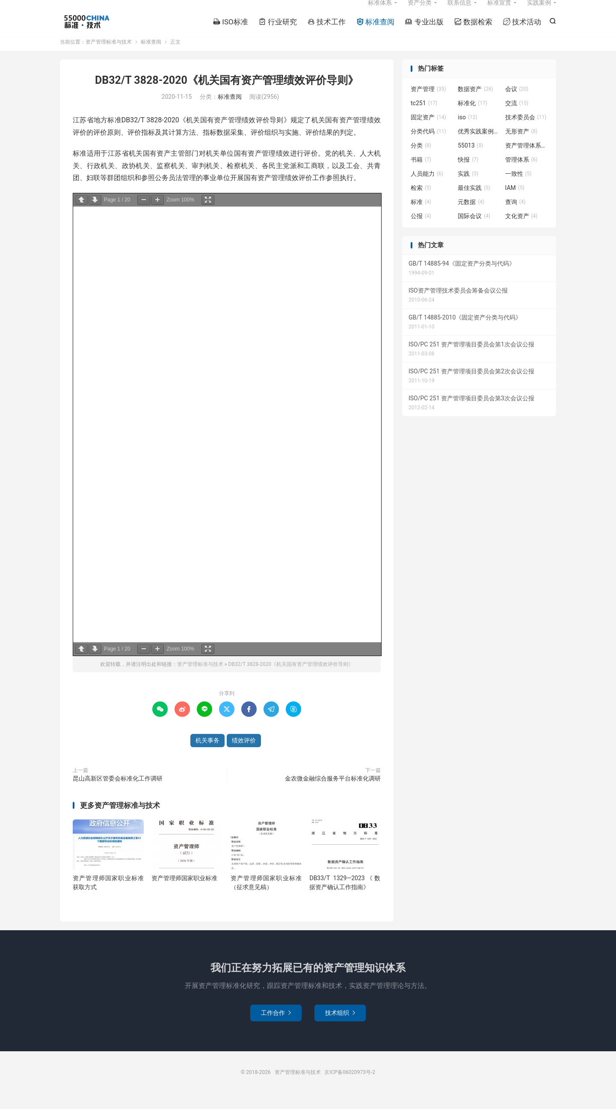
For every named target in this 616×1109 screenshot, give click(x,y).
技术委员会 (526, 130)
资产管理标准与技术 (86, 30)
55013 (470, 159)
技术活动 (522, 30)
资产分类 (420, 11)
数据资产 (475, 102)
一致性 (518, 187)
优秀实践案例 (479, 145)
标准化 (472, 116)
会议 (517, 102)
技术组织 (340, 1026)
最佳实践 (474, 201)
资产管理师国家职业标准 (184, 891)
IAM (514, 201)
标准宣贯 (499, 11)
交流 (517, 116)
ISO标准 (230, 30)
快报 (468, 173)
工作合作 (276, 1026)
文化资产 (521, 229)
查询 (515, 215)
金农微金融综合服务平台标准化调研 (333, 791)
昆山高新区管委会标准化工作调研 (118, 791)
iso (467, 130)
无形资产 (521, 145)
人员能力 (427, 187)
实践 (468, 187)
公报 (421, 229)
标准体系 (380, 11)
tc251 (424, 116)
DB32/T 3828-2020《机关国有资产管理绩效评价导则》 (226, 94)
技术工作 (327, 30)
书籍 (421, 173)
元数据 (471, 215)
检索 (421, 201)
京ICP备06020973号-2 (349, 1085)
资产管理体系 (526, 159)
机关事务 (207, 753)
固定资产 (428, 130)
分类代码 (428, 145)
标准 (421, 215)
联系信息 (459, 11)
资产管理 (428, 102)
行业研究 (278, 30)
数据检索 (473, 30)
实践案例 (539, 11)
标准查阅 (375, 30)
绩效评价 (244, 753)
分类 (421, 159)
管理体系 (521, 173)
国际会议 (474, 229)
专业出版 (424, 30)
